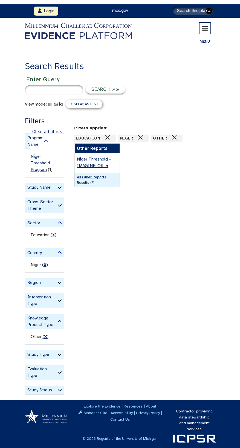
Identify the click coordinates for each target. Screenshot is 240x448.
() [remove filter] (53, 235)
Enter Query (42, 79)
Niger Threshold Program (40, 163)
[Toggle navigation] (205, 28)
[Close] (108, 137)
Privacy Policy (148, 412)
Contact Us (120, 419)
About (151, 406)
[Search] (193, 11)
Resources (133, 406)
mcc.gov (120, 10)
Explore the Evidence (102, 406)
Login (46, 11)
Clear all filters (47, 131)
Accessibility (122, 412)
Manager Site (95, 412)
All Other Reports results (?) (91, 180)
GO (209, 10)
